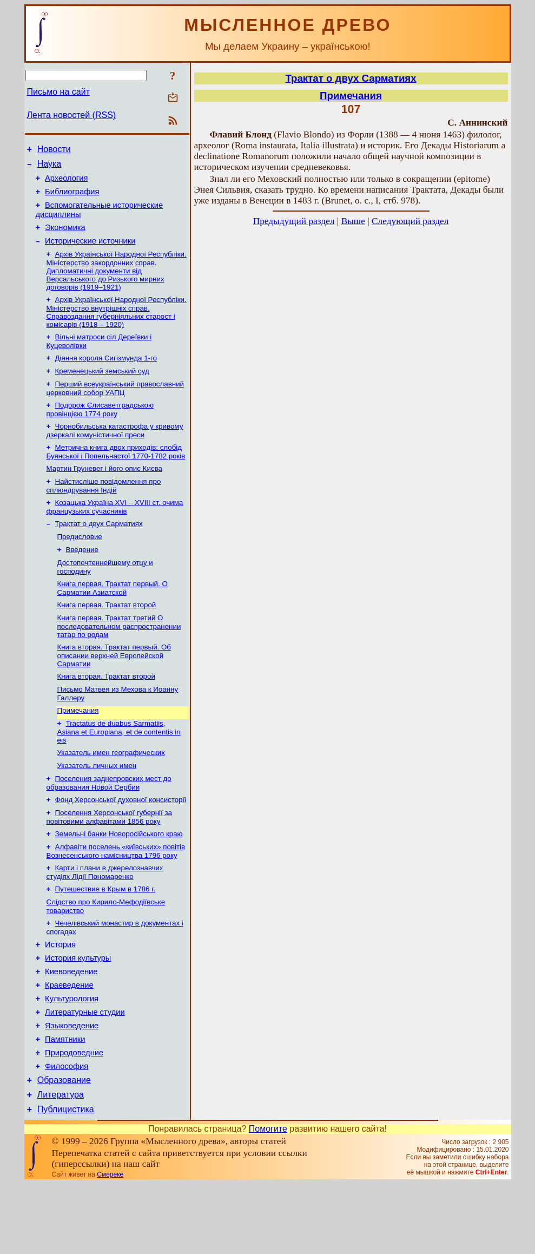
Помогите (268, 1199)
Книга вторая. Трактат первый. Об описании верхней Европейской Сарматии (114, 688)
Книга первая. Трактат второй (106, 636)
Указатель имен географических (111, 791)
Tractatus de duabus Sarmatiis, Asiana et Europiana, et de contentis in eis (119, 769)
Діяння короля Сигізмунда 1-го (106, 374)
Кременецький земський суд (102, 388)
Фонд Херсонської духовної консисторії (121, 841)
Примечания (78, 747)
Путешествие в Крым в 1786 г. (105, 936)
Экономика (65, 237)
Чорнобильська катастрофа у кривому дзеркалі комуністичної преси (115, 450)
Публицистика (65, 1179)
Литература (60, 1163)
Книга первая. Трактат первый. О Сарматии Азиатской (112, 617)
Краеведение (69, 1040)
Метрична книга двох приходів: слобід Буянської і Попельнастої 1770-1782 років (116, 472)
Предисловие (79, 563)
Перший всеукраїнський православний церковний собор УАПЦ (115, 406)
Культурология (71, 1056)
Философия (66, 1131)
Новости (54, 150)
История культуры (78, 1010)
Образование (64, 1147)
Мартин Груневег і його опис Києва (104, 491)
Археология (66, 183)
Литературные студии (85, 1071)
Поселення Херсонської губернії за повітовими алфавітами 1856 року (109, 859)
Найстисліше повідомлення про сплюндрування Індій (104, 509)
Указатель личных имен (97, 805)
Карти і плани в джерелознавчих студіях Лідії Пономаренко (105, 918)
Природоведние (74, 1116)
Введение (82, 577)
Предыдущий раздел (294, 221)
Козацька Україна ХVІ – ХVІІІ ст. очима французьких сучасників (115, 531)
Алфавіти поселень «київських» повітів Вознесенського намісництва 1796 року (116, 896)
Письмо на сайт (58, 91)
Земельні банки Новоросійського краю (119, 878)
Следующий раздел (410, 221)
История (60, 995)
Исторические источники (90, 252)
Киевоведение (71, 1025)
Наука (49, 167)
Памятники (65, 1101)
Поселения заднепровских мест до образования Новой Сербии (109, 823)
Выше (353, 221)
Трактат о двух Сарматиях (99, 549)
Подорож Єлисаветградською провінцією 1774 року (100, 428)
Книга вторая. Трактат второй (106, 710)
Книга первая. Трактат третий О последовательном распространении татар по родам (119, 658)
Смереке (110, 1245)
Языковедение (71, 1086)
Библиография (72, 198)
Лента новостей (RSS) (71, 115)
